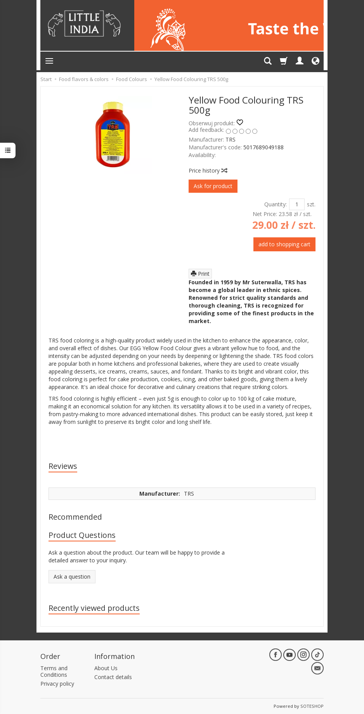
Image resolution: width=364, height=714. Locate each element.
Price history (208, 170)
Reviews (63, 466)
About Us (106, 668)
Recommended (75, 517)
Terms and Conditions (54, 671)
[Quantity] (297, 204)
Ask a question (72, 576)
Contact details (113, 677)
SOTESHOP (312, 706)
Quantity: (275, 204)
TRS (230, 139)
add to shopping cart (284, 244)
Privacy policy (57, 683)
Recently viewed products (94, 608)
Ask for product (213, 186)
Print (200, 273)
